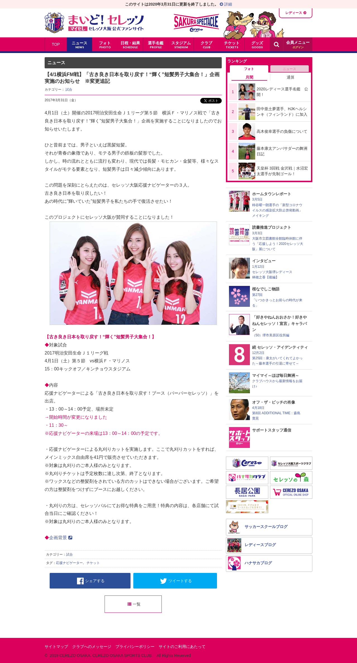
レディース (293, 13)
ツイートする (176, 581)
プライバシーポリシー (135, 646)
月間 (249, 77)
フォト (249, 69)
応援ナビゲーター (69, 563)
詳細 (226, 4)
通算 (291, 77)
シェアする (91, 581)
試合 (69, 89)
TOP (56, 44)
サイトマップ (56, 646)
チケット (93, 563)
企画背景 (60, 537)
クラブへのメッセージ (91, 646)
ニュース (289, 69)
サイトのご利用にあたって (182, 646)
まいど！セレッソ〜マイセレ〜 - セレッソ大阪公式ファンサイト (94, 23)
